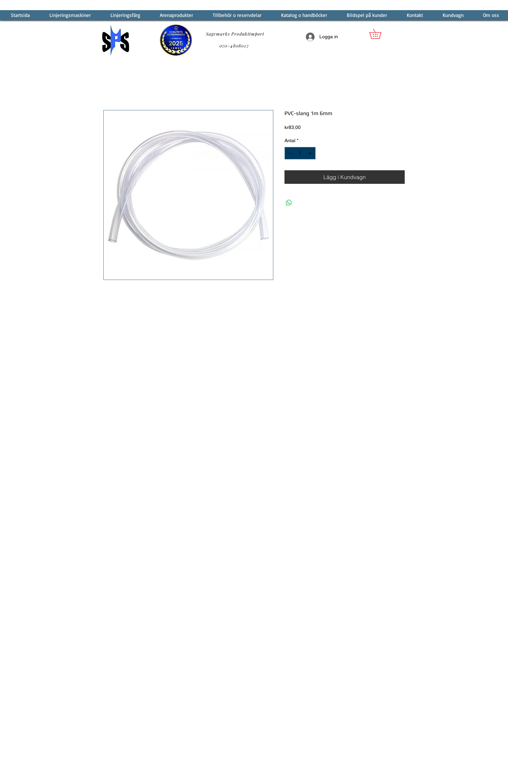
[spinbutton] (300, 153)
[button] (380, 34)
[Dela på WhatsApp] (289, 203)
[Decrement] (289, 153)
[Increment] (310, 153)
